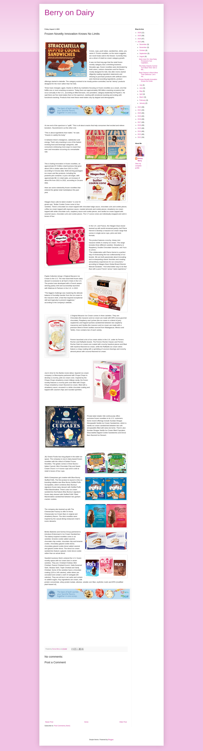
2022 (140, 107)
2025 (140, 36)
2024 (140, 39)
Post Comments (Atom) (62, 726)
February (142, 100)
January (142, 103)
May (141, 91)
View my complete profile (138, 166)
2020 (140, 113)
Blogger (110, 740)
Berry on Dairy (69, 12)
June (141, 88)
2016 (140, 125)
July (141, 85)
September (143, 53)
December (143, 44)
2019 (140, 116)
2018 (140, 119)
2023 (140, 42)
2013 (140, 134)
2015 (140, 128)
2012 (140, 137)
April (141, 94)
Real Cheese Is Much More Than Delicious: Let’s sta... (148, 74)
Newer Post (49, 722)
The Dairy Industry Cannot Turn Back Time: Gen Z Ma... (148, 68)
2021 (140, 110)
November (143, 47)
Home (86, 722)
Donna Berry (140, 160)
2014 (140, 131)
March (141, 97)
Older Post (123, 722)
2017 (140, 122)
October (142, 50)
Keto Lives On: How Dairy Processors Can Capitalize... (148, 61)
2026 (140, 33)
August (142, 56)
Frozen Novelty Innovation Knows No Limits (148, 80)
